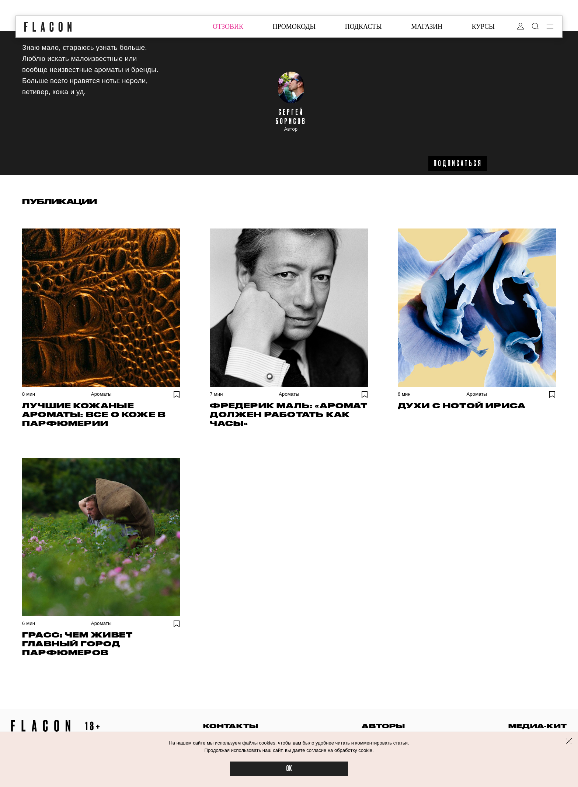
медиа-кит (537, 725)
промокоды (294, 26)
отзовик (228, 26)
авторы (383, 725)
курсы (483, 26)
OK (289, 769)
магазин (426, 26)
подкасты (363, 26)
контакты (230, 725)
